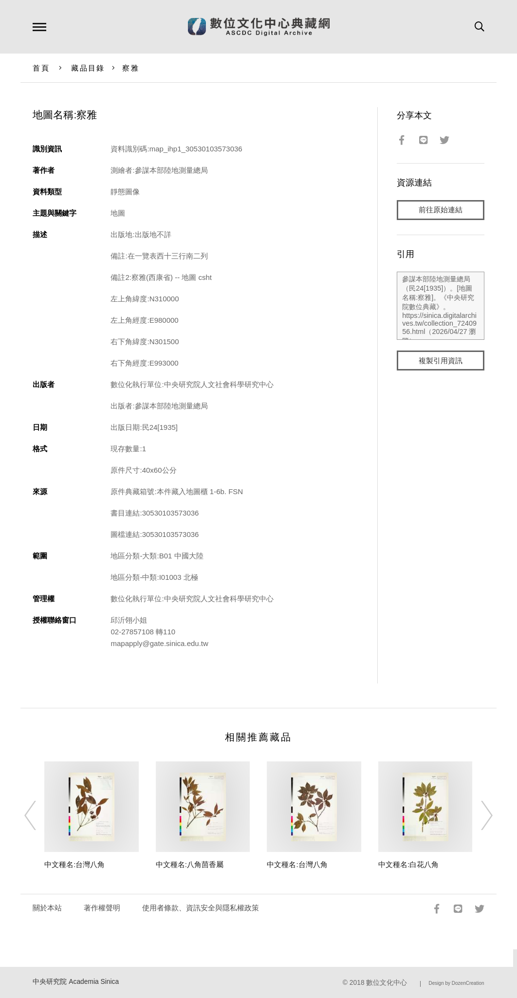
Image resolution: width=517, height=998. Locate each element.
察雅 (130, 68)
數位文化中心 (386, 982)
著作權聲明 (102, 908)
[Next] (478, 815)
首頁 (41, 68)
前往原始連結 (440, 210)
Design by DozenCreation (456, 983)
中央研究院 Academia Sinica (76, 981)
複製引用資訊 (440, 361)
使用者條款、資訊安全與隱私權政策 (200, 908)
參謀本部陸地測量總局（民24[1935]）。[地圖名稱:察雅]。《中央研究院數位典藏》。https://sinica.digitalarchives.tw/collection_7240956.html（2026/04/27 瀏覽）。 (440, 306)
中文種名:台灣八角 (74, 864)
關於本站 (47, 908)
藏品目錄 (88, 68)
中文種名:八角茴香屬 (189, 864)
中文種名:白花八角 (408, 864)
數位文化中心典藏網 (259, 27)
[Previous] (39, 815)
